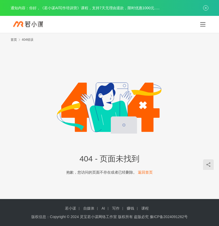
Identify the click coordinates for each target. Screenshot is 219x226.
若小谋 (70, 208)
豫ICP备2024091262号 (169, 217)
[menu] (202, 24)
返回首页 (145, 172)
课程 (145, 208)
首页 (14, 40)
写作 (116, 208)
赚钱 (130, 208)
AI (103, 208)
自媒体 (88, 208)
